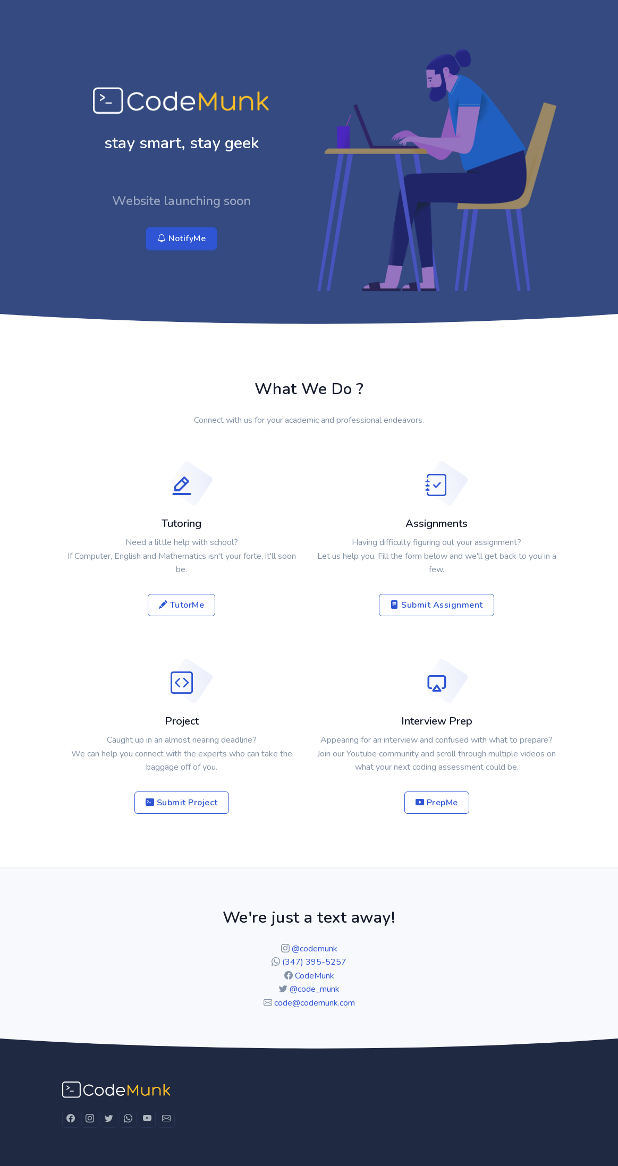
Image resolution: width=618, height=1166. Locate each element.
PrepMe (437, 802)
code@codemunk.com (314, 1003)
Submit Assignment (436, 605)
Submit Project (182, 802)
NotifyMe (181, 238)
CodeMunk (314, 976)
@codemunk (314, 949)
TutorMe (182, 605)
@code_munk (315, 989)
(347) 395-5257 (314, 962)
